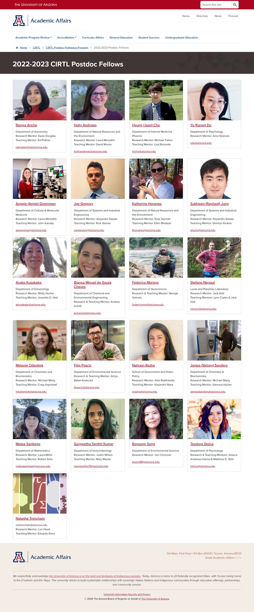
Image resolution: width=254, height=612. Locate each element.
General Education (121, 37)
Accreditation (65, 37)
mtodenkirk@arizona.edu (31, 392)
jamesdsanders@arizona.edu (207, 392)
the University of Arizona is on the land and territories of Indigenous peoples (95, 576)
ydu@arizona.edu (201, 143)
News (218, 16)
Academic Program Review (33, 37)
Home (186, 16)
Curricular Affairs (93, 37)
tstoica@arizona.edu (202, 466)
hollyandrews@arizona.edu (90, 151)
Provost (233, 16)
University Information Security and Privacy (127, 594)
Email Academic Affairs (219, 558)
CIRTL (36, 47)
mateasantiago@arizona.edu (33, 466)
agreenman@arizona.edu (31, 230)
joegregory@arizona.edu (89, 230)
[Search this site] (215, 4)
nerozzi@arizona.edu (203, 309)
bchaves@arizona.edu (87, 313)
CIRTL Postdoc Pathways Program (67, 47)
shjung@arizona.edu (202, 230)
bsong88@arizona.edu (146, 462)
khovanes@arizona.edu (146, 230)
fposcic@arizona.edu (86, 387)
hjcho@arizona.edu (144, 151)
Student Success (149, 37)
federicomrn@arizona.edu (148, 304)
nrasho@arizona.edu (144, 392)
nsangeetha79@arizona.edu (91, 466)
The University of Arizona (155, 598)
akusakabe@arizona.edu (31, 304)
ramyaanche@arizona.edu (31, 147)
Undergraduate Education (181, 37)
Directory (202, 16)
